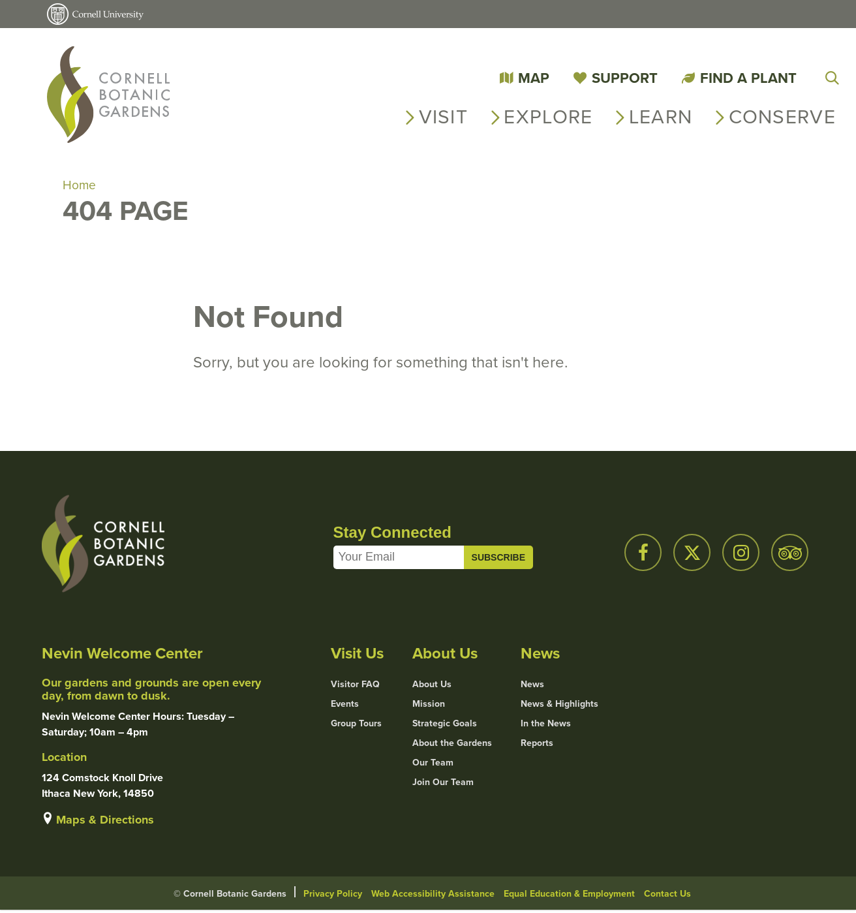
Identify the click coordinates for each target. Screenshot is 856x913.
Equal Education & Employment (569, 896)
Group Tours (356, 725)
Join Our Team (443, 784)
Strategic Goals (444, 725)
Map (533, 77)
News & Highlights (559, 706)
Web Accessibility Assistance (433, 896)
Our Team (432, 764)
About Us (431, 686)
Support (625, 77)
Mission (428, 706)
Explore (548, 116)
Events (345, 706)
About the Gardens (452, 745)
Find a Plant (748, 77)
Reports (537, 745)
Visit (443, 116)
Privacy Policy (332, 896)
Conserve (782, 116)
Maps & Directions (105, 822)
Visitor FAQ (355, 686)
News (532, 686)
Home (80, 186)
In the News (546, 725)
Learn (661, 116)
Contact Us (667, 896)
